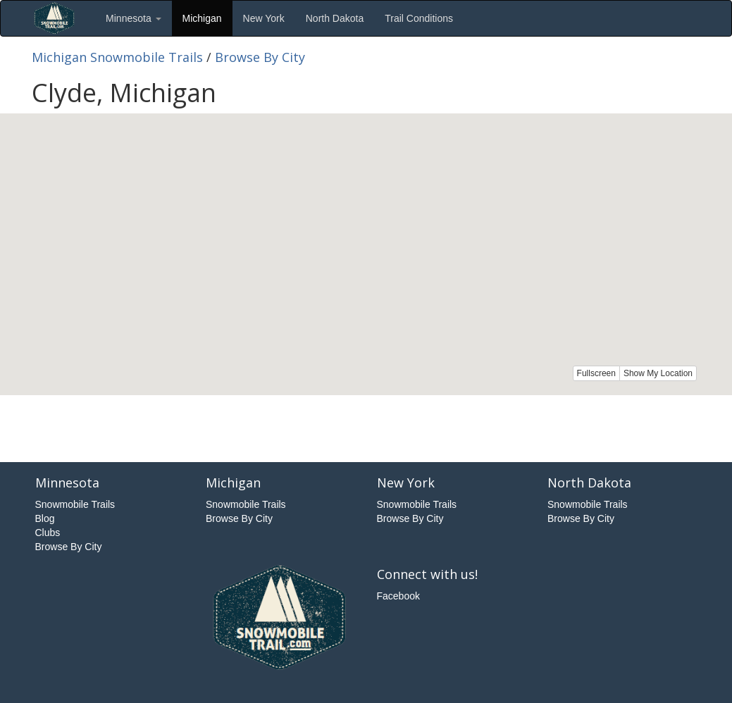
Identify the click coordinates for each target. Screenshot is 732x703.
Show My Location (658, 373)
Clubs (48, 532)
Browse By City (260, 57)
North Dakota (335, 18)
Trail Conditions (419, 18)
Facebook (398, 596)
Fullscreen (596, 373)
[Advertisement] (366, 427)
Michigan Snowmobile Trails (117, 57)
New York (264, 18)
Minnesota (133, 18)
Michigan (202, 18)
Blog (45, 518)
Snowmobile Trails (75, 504)
